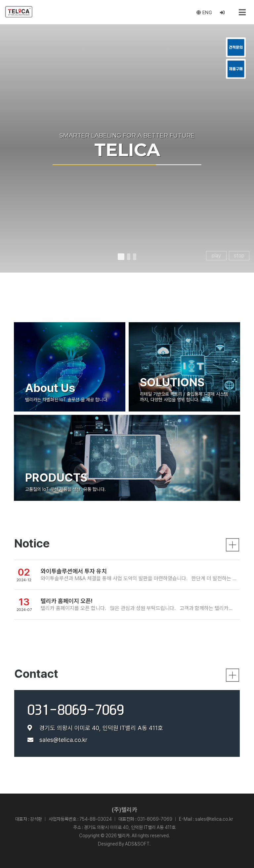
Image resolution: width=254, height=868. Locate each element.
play (216, 255)
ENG (204, 12)
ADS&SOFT (137, 843)
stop (239, 255)
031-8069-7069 (75, 709)
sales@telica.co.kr (63, 739)
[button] (121, 256)
